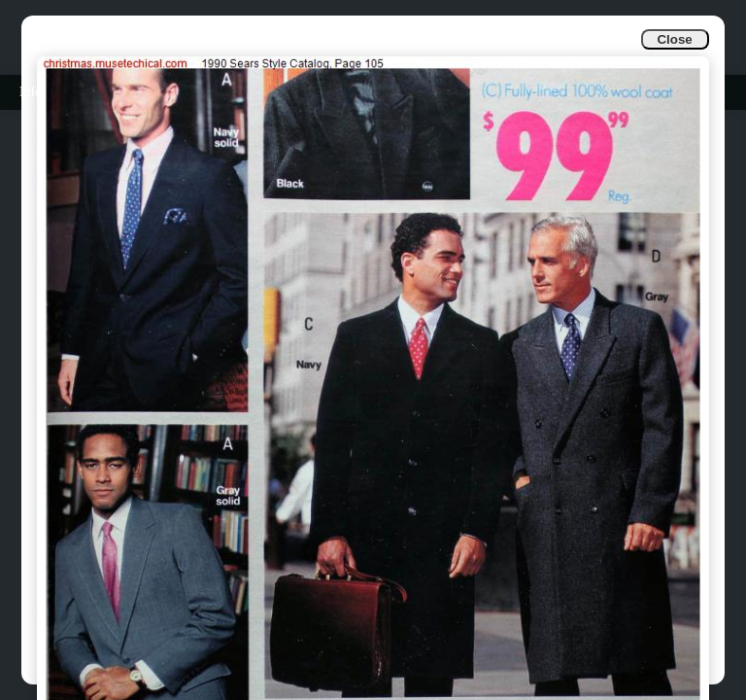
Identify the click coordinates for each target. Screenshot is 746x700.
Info (30, 92)
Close (674, 39)
